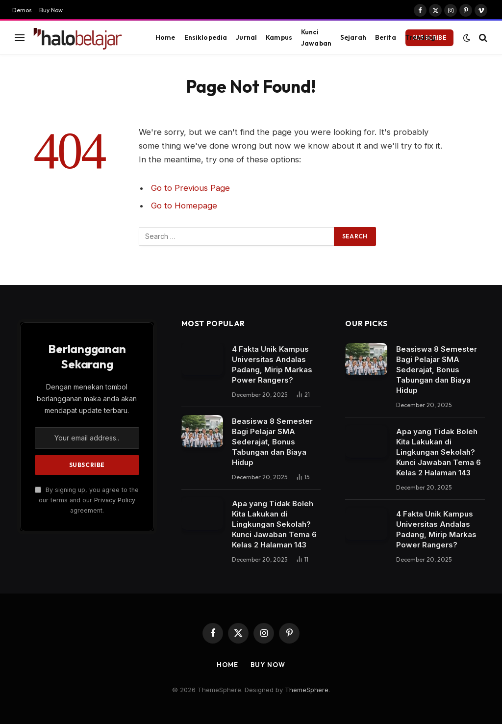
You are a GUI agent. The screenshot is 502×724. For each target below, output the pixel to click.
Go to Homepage (184, 205)
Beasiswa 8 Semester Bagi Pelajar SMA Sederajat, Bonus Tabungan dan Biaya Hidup (272, 441)
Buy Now (51, 10)
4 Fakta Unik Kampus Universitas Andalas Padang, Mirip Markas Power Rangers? (272, 364)
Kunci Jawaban (316, 37)
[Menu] (20, 37)
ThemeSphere (306, 690)
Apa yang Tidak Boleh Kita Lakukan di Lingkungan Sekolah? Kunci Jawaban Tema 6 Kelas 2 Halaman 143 (274, 524)
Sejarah (353, 37)
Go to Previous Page (190, 188)
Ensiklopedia (205, 37)
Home (165, 37)
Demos (22, 10)
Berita (385, 37)
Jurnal (246, 37)
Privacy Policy (114, 500)
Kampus (279, 37)
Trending (420, 37)
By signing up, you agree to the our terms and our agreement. (87, 500)
